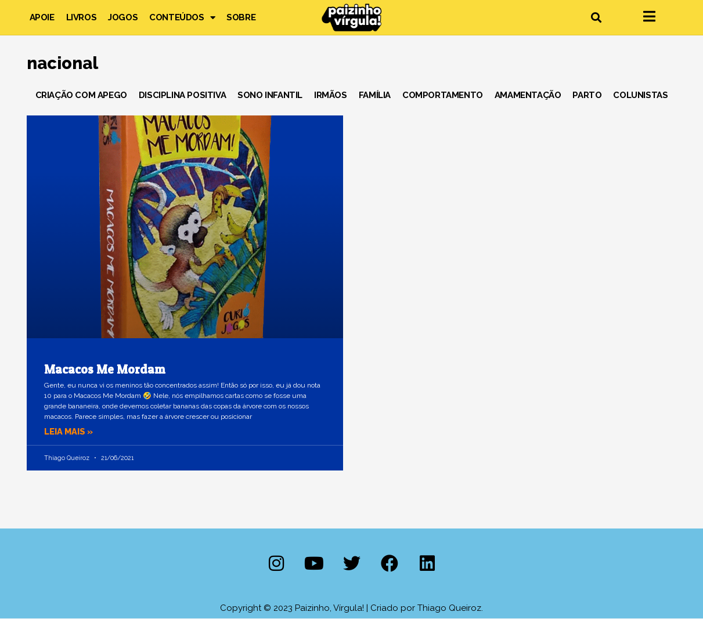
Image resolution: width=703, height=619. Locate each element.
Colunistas (640, 95)
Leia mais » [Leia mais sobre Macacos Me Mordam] (69, 431)
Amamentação (528, 95)
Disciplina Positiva (182, 95)
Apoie (42, 17)
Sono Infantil (269, 95)
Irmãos (330, 95)
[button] (596, 17)
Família (375, 95)
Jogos (123, 17)
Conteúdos (182, 17)
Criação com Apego (81, 95)
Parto (586, 95)
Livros (81, 17)
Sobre (240, 17)
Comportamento (442, 95)
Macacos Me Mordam (104, 369)
